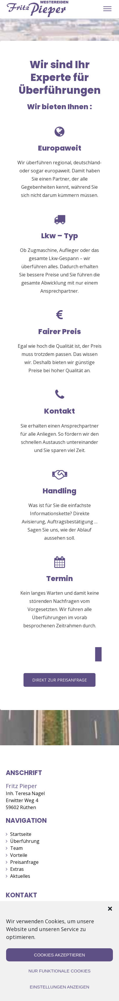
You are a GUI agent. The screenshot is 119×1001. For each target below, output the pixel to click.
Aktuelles (20, 876)
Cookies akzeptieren (59, 954)
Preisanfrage (24, 862)
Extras (17, 869)
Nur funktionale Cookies (59, 970)
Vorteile (18, 855)
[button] (110, 909)
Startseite (20, 834)
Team (16, 848)
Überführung (24, 841)
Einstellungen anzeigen (59, 986)
